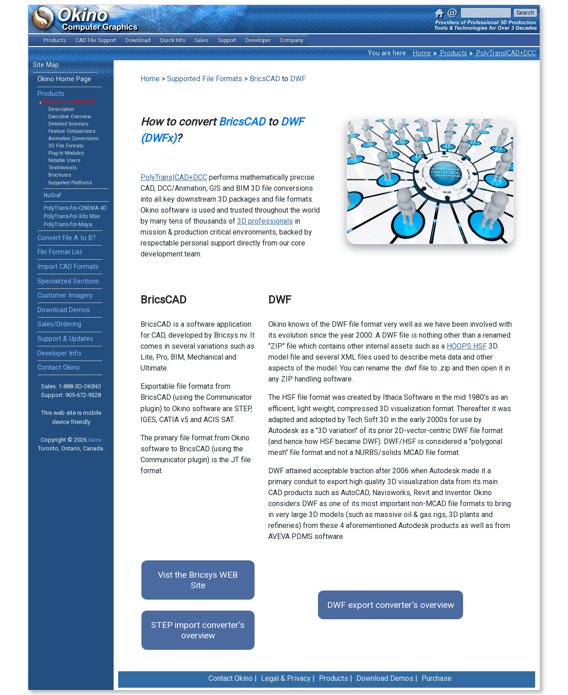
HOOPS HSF (467, 346)
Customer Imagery (65, 295)
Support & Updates (65, 339)
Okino (94, 440)
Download (138, 40)
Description (61, 109)
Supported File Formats (204, 78)
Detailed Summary (68, 124)
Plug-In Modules (66, 153)
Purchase (437, 678)
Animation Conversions (73, 138)
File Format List (59, 252)
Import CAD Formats (68, 267)
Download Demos (63, 310)
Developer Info (59, 353)
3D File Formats (65, 146)
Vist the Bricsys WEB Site (198, 580)
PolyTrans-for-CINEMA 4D (75, 208)
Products (452, 53)
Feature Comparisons (71, 131)
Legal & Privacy (286, 678)
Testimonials (62, 168)
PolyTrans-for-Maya (68, 224)
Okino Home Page (64, 79)
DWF (298, 78)
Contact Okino (58, 367)
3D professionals (265, 221)
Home (422, 53)
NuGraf (52, 195)
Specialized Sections (68, 281)
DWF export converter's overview (390, 605)
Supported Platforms (70, 183)
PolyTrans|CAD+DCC (505, 53)
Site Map (46, 65)
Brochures (59, 175)
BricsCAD (265, 78)
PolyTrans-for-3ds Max (72, 216)
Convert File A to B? (66, 238)
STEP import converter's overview (198, 630)
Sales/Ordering (59, 324)
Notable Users (64, 160)
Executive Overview (69, 117)
